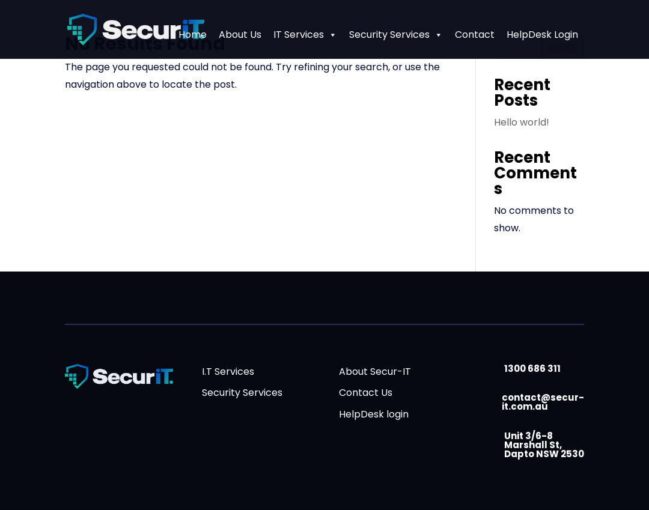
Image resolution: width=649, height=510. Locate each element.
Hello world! (521, 122)
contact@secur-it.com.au (543, 402)
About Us (240, 34)
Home (192, 34)
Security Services (396, 35)
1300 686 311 (532, 368)
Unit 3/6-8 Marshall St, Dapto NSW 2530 (544, 445)
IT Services (305, 35)
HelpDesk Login (542, 34)
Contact (475, 34)
